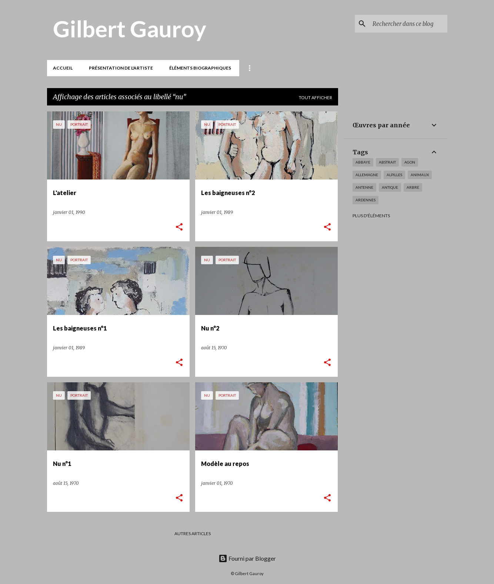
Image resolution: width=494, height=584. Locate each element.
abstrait (387, 162)
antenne (364, 187)
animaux (420, 174)
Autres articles (192, 533)
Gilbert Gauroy (129, 28)
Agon (409, 162)
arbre (413, 187)
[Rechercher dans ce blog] (408, 24)
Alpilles (394, 174)
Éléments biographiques (200, 68)
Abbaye (363, 162)
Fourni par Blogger (247, 558)
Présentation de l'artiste (121, 68)
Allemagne (367, 174)
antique (390, 187)
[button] (179, 227)
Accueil (63, 68)
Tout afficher (315, 97)
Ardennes (365, 200)
